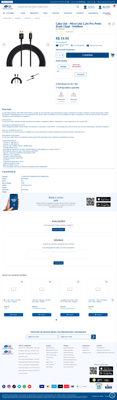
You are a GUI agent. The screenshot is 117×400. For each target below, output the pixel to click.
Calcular (80, 74)
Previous (4, 44)
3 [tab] (60, 319)
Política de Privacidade (69, 357)
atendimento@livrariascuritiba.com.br (106, 352)
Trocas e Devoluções (68, 367)
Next (48, 44)
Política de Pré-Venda (69, 355)
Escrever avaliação (58, 229)
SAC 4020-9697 (101, 347)
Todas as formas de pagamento (65, 49)
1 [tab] (56, 319)
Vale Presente (49, 367)
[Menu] (104, 7)
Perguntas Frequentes (69, 347)
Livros (23, 13)
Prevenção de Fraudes (69, 362)
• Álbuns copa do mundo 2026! (106, 1)
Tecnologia (68, 13)
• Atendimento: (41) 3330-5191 (59, 2)
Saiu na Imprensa (50, 364)
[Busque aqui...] (45, 7)
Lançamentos (93, 13)
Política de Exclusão (68, 352)
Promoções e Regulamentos (70, 364)
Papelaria (55, 13)
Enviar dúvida (58, 263)
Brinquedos (34, 13)
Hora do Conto (49, 357)
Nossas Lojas (85, 347)
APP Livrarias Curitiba (51, 355)
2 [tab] (58, 319)
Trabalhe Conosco (86, 352)
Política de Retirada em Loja (70, 359)
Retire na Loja (49, 362)
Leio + (47, 359)
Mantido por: (97, 396)
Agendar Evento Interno (52, 352)
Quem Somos (85, 350)
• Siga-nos (91, 2)
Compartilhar (113, 24)
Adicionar (112, 55)
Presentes (80, 13)
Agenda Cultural (50, 347)
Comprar (87, 55)
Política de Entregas (68, 350)
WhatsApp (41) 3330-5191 (103, 350)
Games (45, 13)
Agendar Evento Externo (52, 350)
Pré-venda (106, 13)
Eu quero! (93, 337)
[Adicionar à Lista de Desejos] (109, 24)
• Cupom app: (77, 1)
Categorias (10, 13)
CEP (58, 71)
